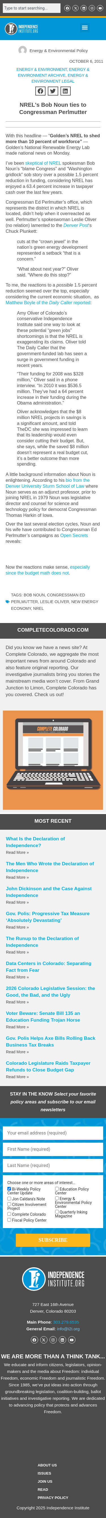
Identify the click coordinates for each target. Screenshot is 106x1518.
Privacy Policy (53, 1498)
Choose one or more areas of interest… (41, 1183)
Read (43, 1489)
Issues (44, 1473)
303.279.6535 (66, 1322)
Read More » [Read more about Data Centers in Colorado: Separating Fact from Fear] (17, 977)
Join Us (45, 1481)
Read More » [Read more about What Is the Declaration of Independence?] (17, 852)
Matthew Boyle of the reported (48, 302)
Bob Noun (34, 595)
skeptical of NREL (42, 163)
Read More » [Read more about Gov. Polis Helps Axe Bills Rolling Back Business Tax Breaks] (17, 1052)
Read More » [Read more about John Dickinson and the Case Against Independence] (17, 902)
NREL (38, 608)
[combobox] (31, 8)
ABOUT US (47, 1465)
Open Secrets (74, 535)
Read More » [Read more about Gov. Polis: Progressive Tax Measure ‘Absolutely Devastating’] (17, 927)
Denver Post (76, 225)
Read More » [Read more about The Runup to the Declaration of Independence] (17, 952)
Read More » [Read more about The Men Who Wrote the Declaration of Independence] (17, 877)
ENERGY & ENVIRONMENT (42, 69)
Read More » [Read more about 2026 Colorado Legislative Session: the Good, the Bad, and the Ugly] (17, 1002)
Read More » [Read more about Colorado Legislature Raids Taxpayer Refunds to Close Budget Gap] (17, 1077)
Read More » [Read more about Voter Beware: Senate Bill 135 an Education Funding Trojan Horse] (17, 1027)
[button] (85, 27)
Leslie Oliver (54, 601)
